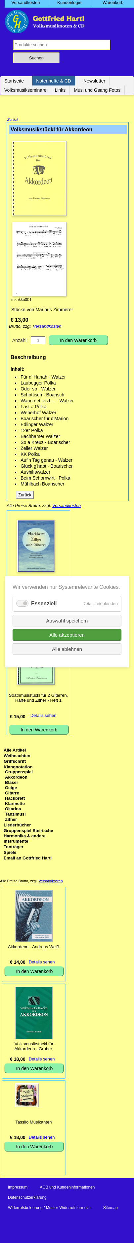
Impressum (17, 1188)
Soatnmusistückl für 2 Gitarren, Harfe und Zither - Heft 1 (38, 698)
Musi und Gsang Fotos (97, 90)
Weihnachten (17, 756)
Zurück (13, 120)
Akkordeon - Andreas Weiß (33, 947)
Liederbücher (17, 825)
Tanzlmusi (15, 814)
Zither (11, 820)
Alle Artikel (15, 750)
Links (60, 90)
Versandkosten (47, 326)
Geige (11, 788)
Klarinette (15, 804)
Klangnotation (18, 767)
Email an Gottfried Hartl (28, 858)
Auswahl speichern (67, 620)
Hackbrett (15, 798)
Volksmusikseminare (25, 90)
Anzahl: (20, 341)
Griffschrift (15, 761)
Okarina (13, 809)
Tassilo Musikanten (34, 1122)
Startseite (14, 81)
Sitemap (110, 1208)
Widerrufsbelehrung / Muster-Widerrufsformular (49, 1208)
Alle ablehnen (67, 649)
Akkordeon (16, 777)
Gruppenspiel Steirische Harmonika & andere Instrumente (28, 836)
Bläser (11, 783)
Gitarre (12, 793)
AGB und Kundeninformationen (67, 1188)
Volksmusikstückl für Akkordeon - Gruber (33, 1047)
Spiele (10, 853)
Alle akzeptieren (67, 634)
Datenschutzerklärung (27, 1198)
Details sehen (43, 716)
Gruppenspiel (19, 772)
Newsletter (94, 81)
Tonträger (13, 847)
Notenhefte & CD (53, 81)
